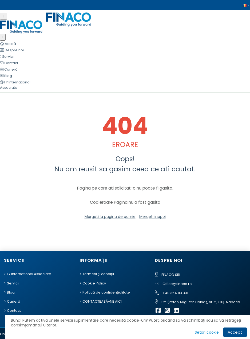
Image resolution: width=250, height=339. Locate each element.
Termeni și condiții (98, 273)
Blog (11, 292)
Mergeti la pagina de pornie (110, 216)
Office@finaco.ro (177, 283)
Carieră (13, 301)
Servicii (13, 283)
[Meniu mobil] (3, 16)
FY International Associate (29, 273)
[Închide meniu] (3, 37)
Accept (235, 332)
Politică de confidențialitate (106, 292)
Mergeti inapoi (152, 216)
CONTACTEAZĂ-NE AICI (102, 301)
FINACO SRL (171, 274)
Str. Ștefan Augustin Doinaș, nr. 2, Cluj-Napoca (200, 302)
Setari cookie (207, 332)
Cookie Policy (94, 283)
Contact (14, 310)
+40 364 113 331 (175, 292)
